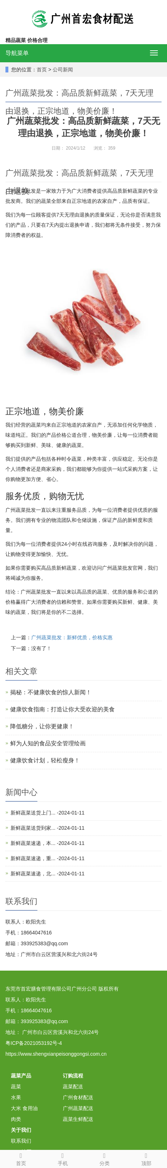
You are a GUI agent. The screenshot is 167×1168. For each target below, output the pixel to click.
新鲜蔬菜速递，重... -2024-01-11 (48, 858)
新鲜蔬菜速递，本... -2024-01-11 (48, 843)
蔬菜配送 (73, 1086)
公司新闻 (63, 69)
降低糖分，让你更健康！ (42, 726)
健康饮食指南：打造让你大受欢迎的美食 (62, 709)
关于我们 (21, 1130)
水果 (16, 1097)
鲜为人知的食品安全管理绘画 (48, 743)
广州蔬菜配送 (78, 1108)
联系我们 (21, 1141)
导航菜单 (17, 53)
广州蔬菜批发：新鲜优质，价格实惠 (72, 637)
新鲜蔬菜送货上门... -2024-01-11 (48, 813)
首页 (42, 69)
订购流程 (73, 1076)
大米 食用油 (24, 1108)
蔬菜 (16, 1086)
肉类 (16, 1119)
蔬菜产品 (21, 1076)
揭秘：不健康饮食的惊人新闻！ (50, 692)
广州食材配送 (78, 1097)
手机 (63, 1158)
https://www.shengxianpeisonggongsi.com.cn (56, 1054)
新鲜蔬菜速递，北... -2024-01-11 (48, 873)
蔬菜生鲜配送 (78, 1119)
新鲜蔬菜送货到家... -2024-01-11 (48, 828)
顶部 (146, 1158)
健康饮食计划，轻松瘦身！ (45, 760)
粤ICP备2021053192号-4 (33, 1043)
